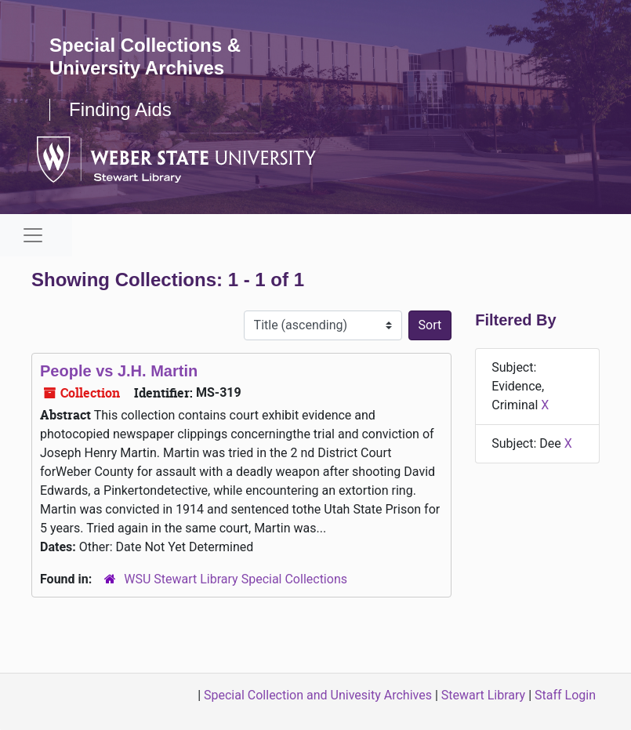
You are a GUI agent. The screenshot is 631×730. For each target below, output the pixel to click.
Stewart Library (483, 695)
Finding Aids (120, 109)
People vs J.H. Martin (119, 371)
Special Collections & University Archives (145, 56)
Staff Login (565, 695)
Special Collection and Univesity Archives (318, 695)
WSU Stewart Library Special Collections (235, 579)
